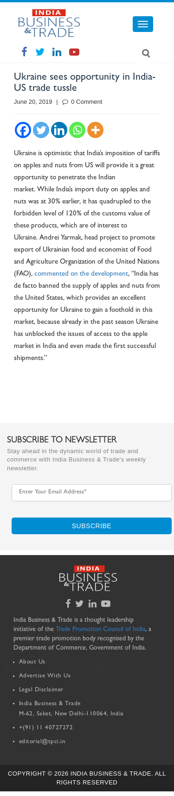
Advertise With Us (45, 676)
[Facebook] (23, 130)
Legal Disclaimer (41, 690)
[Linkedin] (59, 130)
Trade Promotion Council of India (100, 629)
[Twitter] (41, 130)
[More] (95, 130)
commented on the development (81, 274)
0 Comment (82, 101)
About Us (32, 662)
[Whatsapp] (77, 130)
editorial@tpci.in (42, 742)
